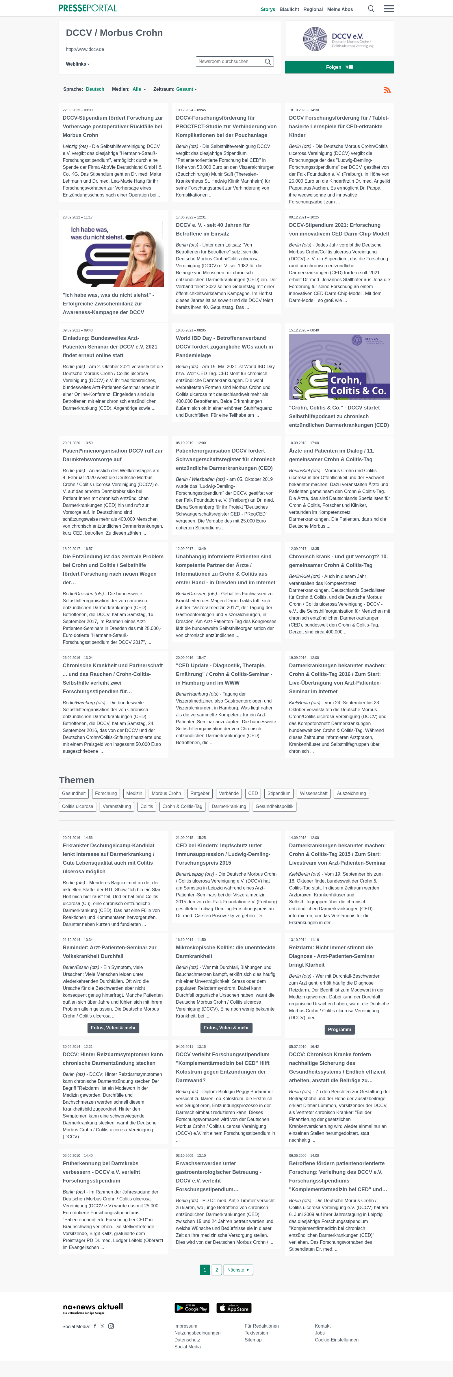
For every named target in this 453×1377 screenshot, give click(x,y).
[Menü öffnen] (389, 9)
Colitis (150, 816)
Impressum (185, 1342)
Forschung (108, 802)
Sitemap (253, 1356)
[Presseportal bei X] (100, 1342)
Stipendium (290, 802)
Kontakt (323, 1342)
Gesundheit (74, 802)
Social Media (187, 1363)
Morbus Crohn (171, 802)
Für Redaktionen (262, 1342)
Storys (268, 9)
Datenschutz (187, 1356)
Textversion (256, 1349)
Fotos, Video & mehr (113, 1038)
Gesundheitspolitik (283, 816)
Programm (339, 1039)
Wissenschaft (326, 802)
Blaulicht (289, 9)
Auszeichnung (365, 802)
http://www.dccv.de (85, 49)
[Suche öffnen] (371, 9)
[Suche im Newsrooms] (235, 61)
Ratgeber (206, 802)
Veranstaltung (119, 816)
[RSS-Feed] (387, 90)
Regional (313, 9)
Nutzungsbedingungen (197, 1349)
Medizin (138, 802)
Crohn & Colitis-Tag (188, 816)
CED (263, 802)
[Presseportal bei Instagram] (109, 1341)
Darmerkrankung (236, 816)
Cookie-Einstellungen (337, 1356)
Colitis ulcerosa (78, 816)
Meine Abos (340, 9)
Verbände (237, 802)
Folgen (339, 67)
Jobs (320, 1349)
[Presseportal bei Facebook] (93, 1342)
